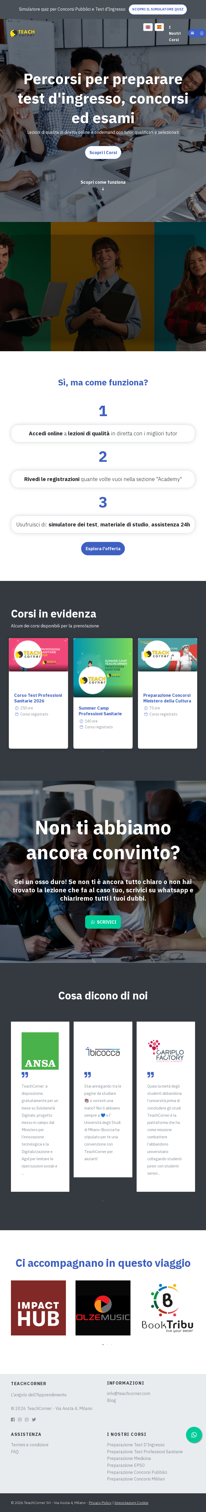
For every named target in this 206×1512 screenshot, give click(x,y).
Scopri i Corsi (103, 152)
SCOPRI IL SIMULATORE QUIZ (158, 9)
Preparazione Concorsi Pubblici (137, 1472)
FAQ (15, 1451)
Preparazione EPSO (126, 1465)
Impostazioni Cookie (131, 1502)
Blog (111, 1400)
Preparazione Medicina (129, 1458)
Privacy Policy (100, 1502)
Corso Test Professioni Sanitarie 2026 (38, 698)
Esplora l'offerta (103, 548)
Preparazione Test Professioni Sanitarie (145, 1451)
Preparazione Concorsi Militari (136, 1479)
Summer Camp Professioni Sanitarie (100, 710)
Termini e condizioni (29, 1444)
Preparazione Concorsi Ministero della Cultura (167, 698)
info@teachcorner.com (128, 1393)
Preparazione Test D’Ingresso (136, 1444)
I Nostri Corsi (175, 33)
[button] (103, 751)
